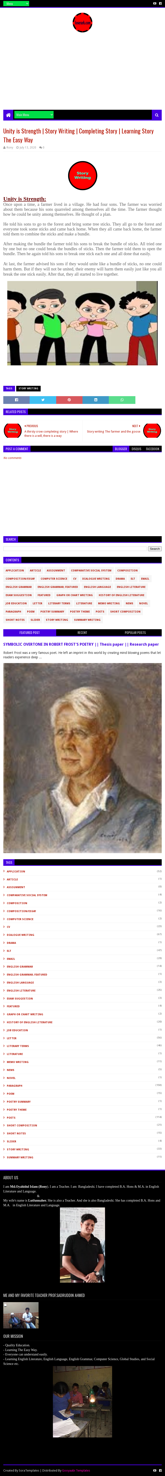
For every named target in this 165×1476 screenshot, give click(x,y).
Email (145, 578)
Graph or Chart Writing (74, 595)
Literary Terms (59, 603)
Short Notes (15, 619)
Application (15, 570)
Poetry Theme (80, 611)
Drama (120, 578)
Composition (127, 570)
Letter (37, 603)
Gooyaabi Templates (76, 1470)
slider (35, 619)
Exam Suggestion (19, 595)
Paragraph (13, 611)
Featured (44, 595)
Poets (100, 611)
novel (143, 603)
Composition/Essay (20, 578)
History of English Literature (121, 595)
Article (35, 570)
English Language (97, 587)
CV (74, 578)
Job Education (16, 603)
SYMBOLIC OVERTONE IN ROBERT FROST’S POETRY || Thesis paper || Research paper (81, 644)
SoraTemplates (29, 1470)
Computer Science (54, 578)
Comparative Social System (91, 570)
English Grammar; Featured (58, 587)
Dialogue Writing (96, 578)
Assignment (56, 570)
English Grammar (19, 587)
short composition (125, 611)
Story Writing (28, 388)
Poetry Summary (52, 611)
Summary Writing (87, 619)
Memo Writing (109, 603)
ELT (133, 578)
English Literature (131, 587)
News (129, 603)
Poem (31, 611)
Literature (84, 603)
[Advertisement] (82, 74)
